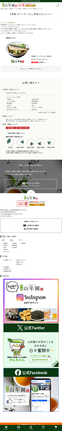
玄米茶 (5, 249)
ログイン (58, 4)
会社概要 (6, 267)
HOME (2, 8)
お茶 (3, 240)
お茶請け (14, 243)
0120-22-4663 (31, 225)
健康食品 (14, 245)
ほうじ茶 (6, 251)
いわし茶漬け (18, 8)
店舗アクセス (20, 262)
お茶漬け (11, 8)
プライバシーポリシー (6, 216)
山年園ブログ (7, 269)
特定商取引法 (7, 271)
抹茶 (5, 247)
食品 (6, 8)
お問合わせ (19, 264)
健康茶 (5, 243)
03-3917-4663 (7, 214)
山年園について (8, 260)
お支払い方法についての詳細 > (47, 112)
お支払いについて (21, 260)
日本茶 (5, 245)
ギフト (21, 240)
